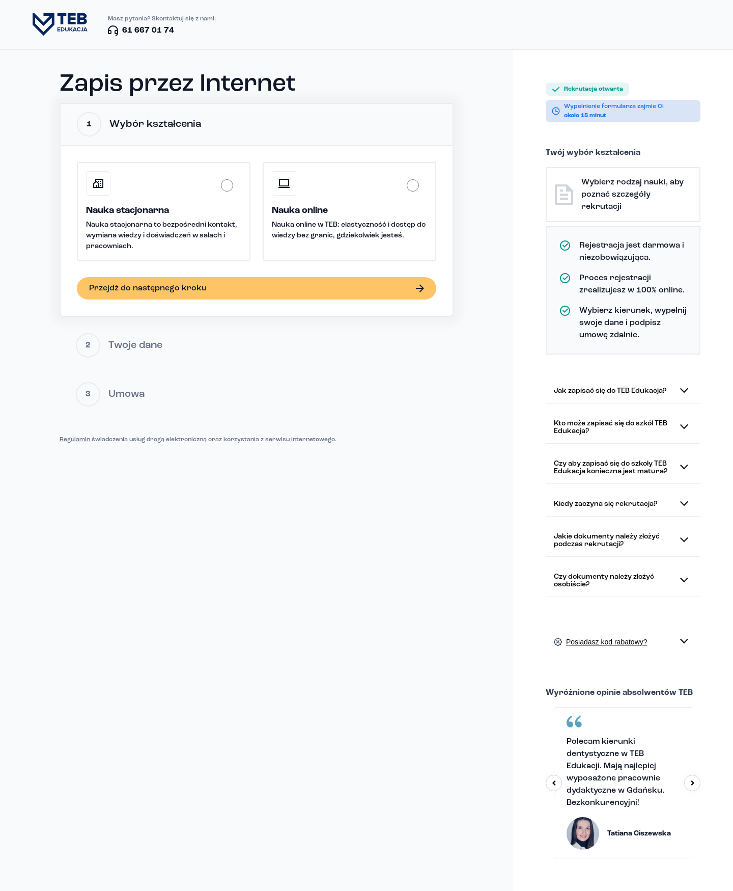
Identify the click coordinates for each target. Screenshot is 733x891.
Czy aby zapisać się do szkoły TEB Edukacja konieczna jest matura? (610, 467)
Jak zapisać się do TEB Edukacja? (610, 391)
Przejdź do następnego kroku (148, 288)
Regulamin (75, 440)
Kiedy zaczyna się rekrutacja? (605, 504)
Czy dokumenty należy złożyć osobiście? (604, 580)
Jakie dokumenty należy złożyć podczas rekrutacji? (607, 540)
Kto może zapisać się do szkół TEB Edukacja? (610, 427)
